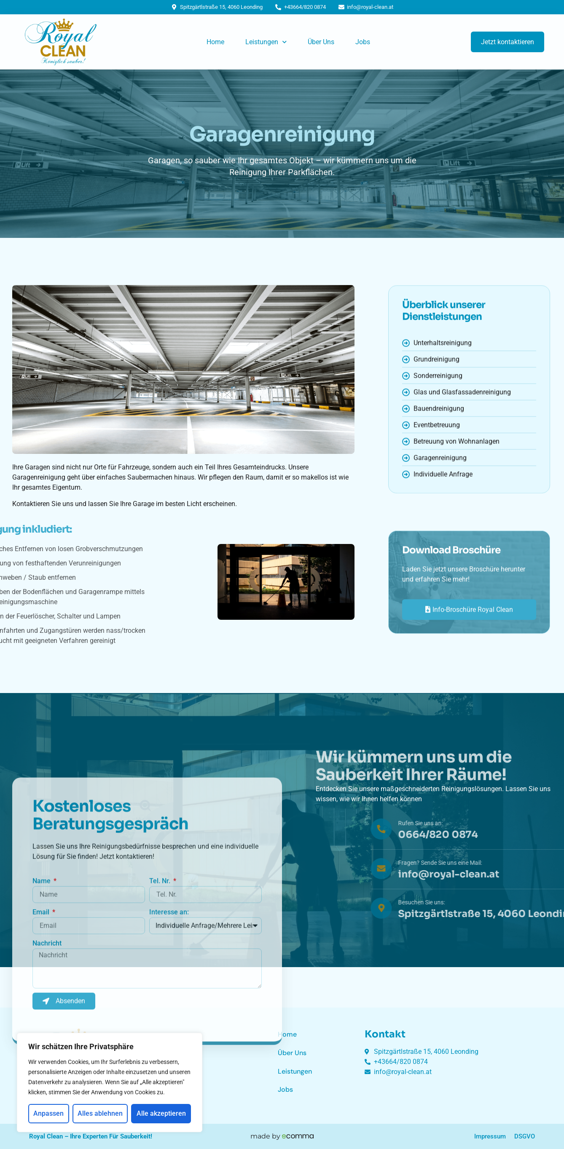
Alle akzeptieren (161, 1113)
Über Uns (321, 42)
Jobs (362, 42)
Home (215, 42)
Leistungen (266, 41)
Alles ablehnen (100, 1113)
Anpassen (48, 1113)
